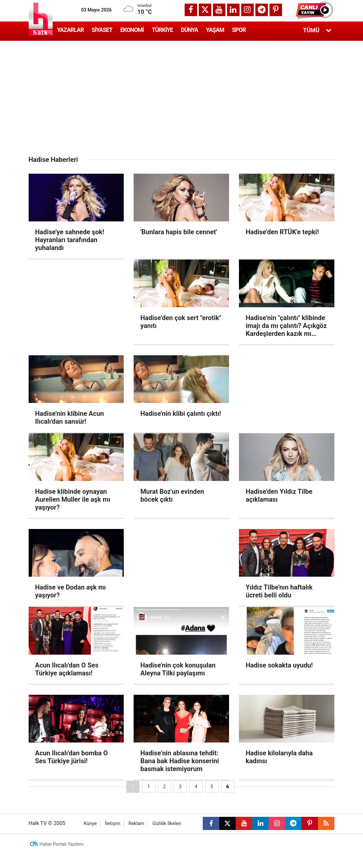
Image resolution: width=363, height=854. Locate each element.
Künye (90, 823)
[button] (315, 10)
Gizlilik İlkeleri (166, 823)
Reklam (136, 823)
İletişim (112, 823)
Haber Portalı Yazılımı (61, 844)
